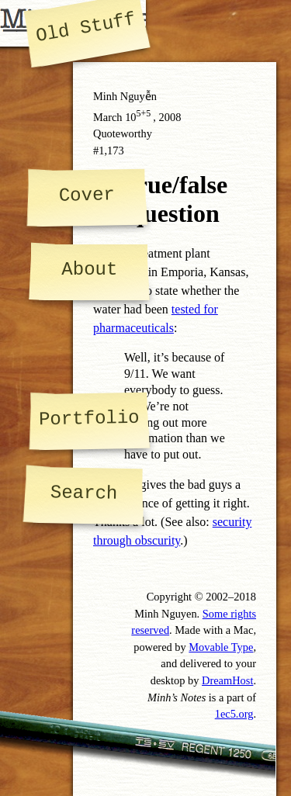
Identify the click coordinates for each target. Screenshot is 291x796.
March (108, 117)
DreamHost (227, 680)
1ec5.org (234, 714)
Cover (86, 195)
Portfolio (89, 418)
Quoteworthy (122, 133)
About (89, 269)
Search (84, 493)
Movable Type (221, 647)
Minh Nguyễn (125, 96)
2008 (170, 117)
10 (139, 117)
